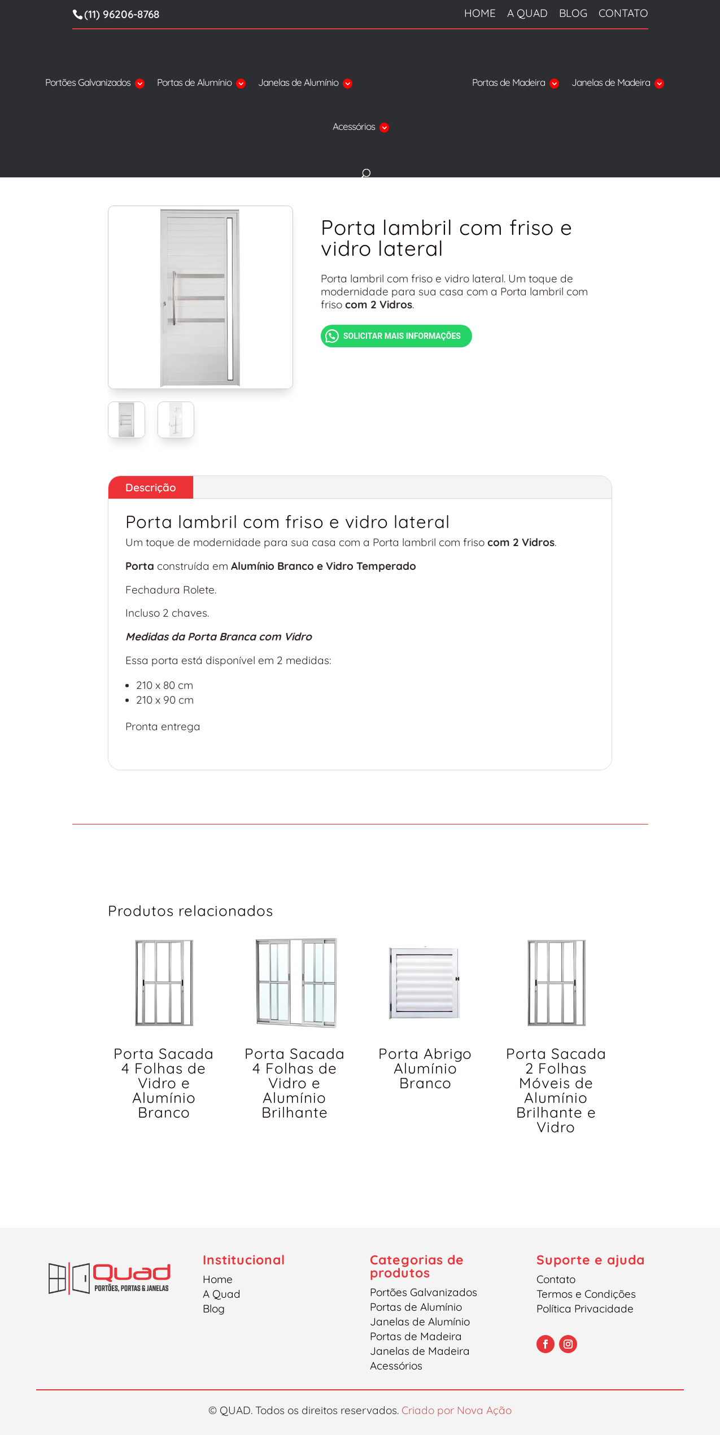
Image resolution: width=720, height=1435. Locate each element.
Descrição (150, 487)
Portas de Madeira (508, 83)
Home (480, 14)
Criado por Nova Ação (457, 1410)
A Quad (527, 14)
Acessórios (354, 127)
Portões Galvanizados (87, 83)
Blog (573, 14)
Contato (623, 14)
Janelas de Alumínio (298, 83)
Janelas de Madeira (610, 83)
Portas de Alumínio (194, 83)
